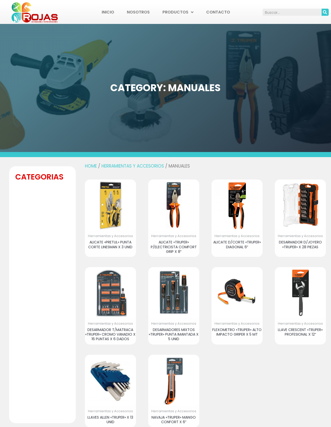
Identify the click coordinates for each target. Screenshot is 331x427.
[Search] (325, 12)
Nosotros (138, 12)
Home (91, 166)
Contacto (218, 12)
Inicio (108, 12)
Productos (177, 12)
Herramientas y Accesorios (132, 166)
